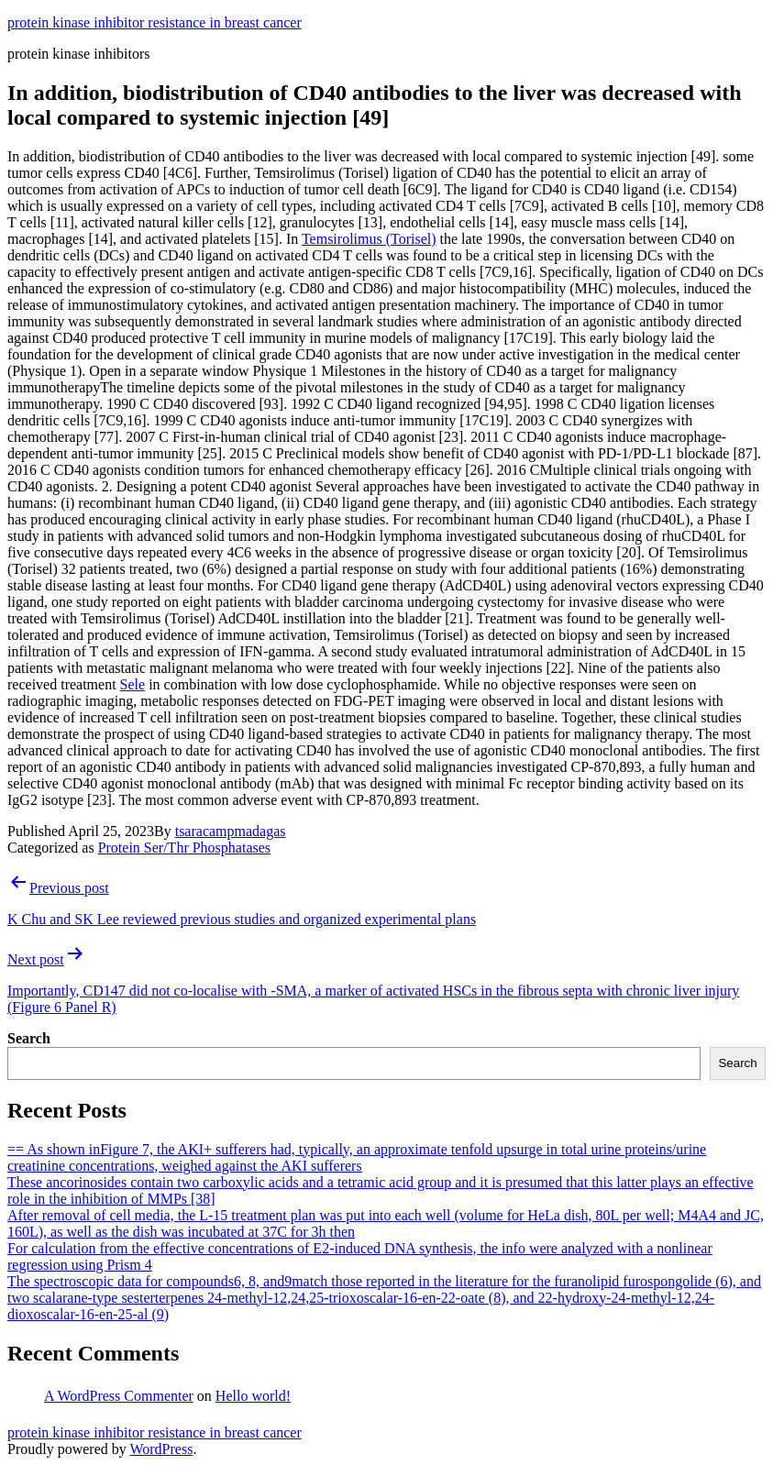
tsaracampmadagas (230, 831)
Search (28, 1038)
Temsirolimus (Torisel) (369, 239)
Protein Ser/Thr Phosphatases (184, 847)
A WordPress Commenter (118, 1396)
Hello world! (253, 1396)
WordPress (161, 1449)
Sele (133, 684)
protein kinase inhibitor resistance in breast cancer (154, 22)
